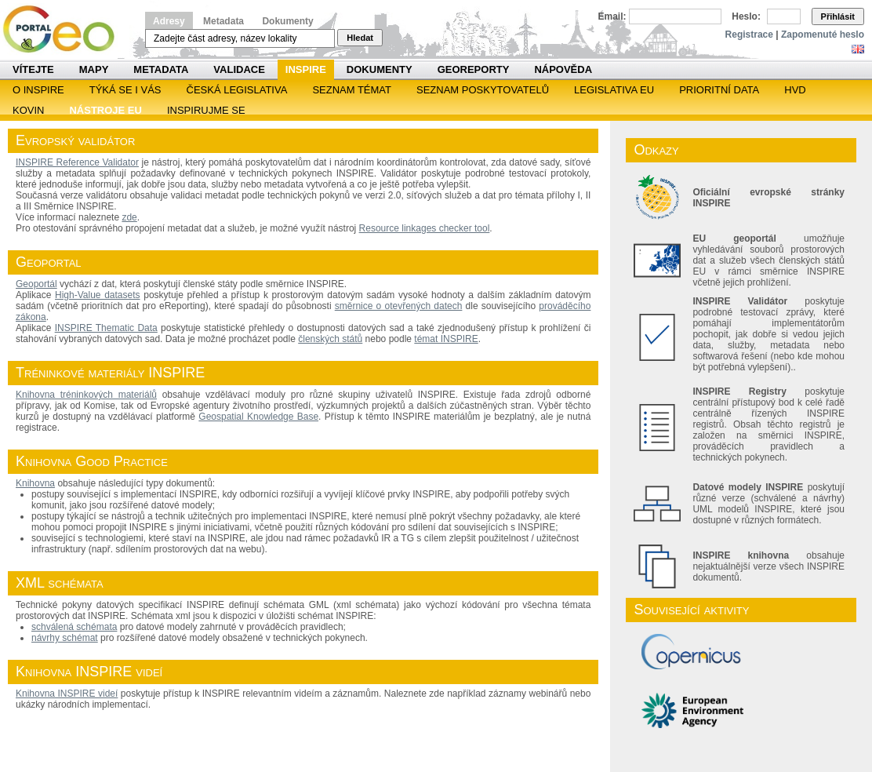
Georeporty (474, 69)
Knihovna (35, 483)
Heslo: (746, 16)
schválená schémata (74, 626)
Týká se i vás (125, 90)
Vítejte (33, 69)
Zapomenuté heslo (822, 34)
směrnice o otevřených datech (399, 305)
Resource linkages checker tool (424, 228)
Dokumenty (287, 21)
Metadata (223, 21)
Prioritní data (719, 90)
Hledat (360, 37)
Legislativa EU (614, 90)
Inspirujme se (206, 110)
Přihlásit (838, 16)
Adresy (169, 21)
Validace (238, 69)
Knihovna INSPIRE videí (67, 693)
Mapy (94, 69)
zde (129, 217)
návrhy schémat (64, 637)
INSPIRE (305, 69)
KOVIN (28, 110)
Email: (612, 16)
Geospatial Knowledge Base (258, 416)
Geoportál (36, 284)
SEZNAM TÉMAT (351, 90)
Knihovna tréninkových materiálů (86, 394)
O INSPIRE (38, 90)
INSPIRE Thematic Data (106, 327)
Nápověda (563, 69)
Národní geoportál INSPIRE (64, 29)
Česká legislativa (237, 90)
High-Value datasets (97, 295)
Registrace (749, 34)
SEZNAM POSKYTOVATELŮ (482, 90)
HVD (794, 90)
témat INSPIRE (446, 338)
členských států (330, 338)
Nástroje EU (105, 110)
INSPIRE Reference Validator (77, 162)
